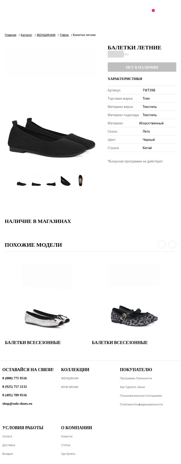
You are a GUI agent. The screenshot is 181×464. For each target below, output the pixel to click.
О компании (76, 427)
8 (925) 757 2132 (14, 387)
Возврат (7, 454)
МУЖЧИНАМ (69, 387)
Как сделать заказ (132, 387)
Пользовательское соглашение (141, 395)
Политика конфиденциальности (141, 404)
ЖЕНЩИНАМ (69, 378)
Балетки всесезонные (33, 342)
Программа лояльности (136, 378)
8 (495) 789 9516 (14, 395)
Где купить (68, 454)
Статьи (65, 445)
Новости (66, 436)
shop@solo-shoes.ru (17, 403)
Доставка (8, 445)
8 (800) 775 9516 (14, 378)
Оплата (7, 436)
